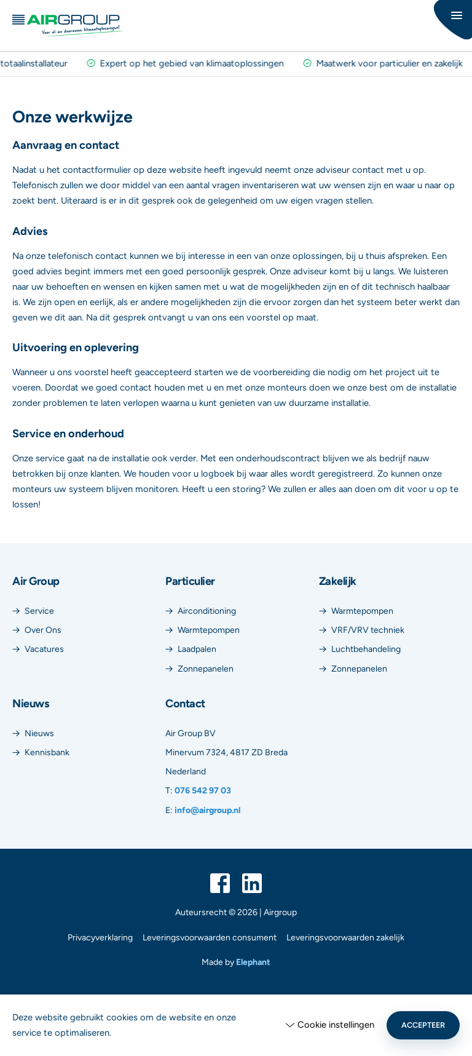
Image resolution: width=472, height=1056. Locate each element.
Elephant (253, 962)
